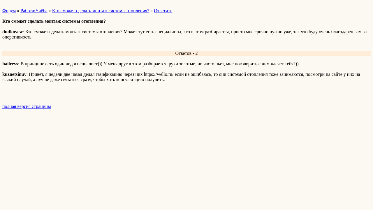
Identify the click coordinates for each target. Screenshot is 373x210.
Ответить (163, 10)
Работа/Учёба (33, 10)
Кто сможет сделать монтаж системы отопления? (100, 10)
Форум (9, 10)
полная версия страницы (26, 106)
